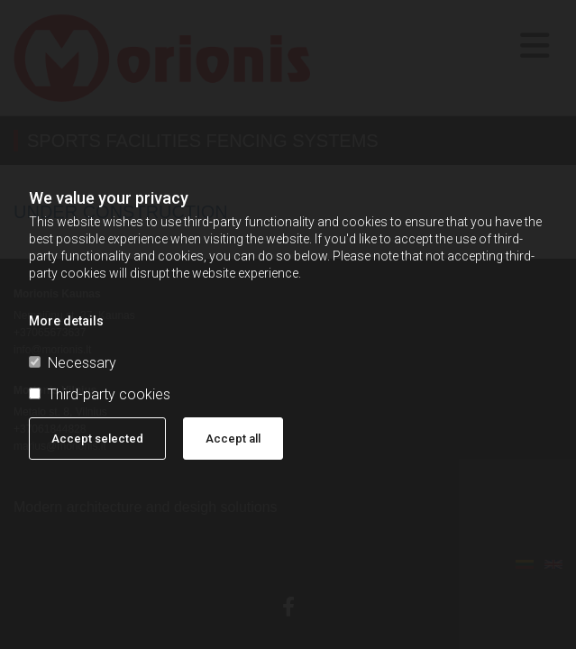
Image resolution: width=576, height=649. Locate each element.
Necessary (72, 362)
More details (66, 321)
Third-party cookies (99, 394)
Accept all (233, 438)
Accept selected (97, 438)
